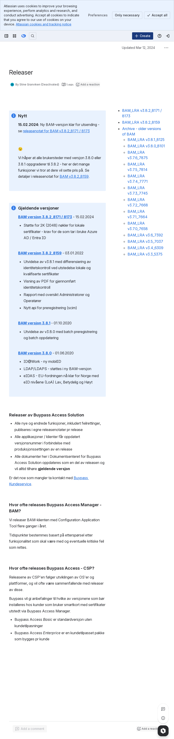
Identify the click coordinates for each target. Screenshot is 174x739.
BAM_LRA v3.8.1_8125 (146, 139)
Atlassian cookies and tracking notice (43, 24)
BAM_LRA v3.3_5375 (145, 254)
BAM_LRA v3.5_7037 (145, 241)
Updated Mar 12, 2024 (138, 48)
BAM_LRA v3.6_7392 (145, 235)
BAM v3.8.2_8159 (74, 176)
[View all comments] (163, 709)
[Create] (142, 36)
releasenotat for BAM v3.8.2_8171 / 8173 (56, 131)
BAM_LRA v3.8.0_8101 (146, 146)
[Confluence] (23, 36)
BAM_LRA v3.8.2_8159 (141, 122)
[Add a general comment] (30, 728)
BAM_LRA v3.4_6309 (145, 247)
